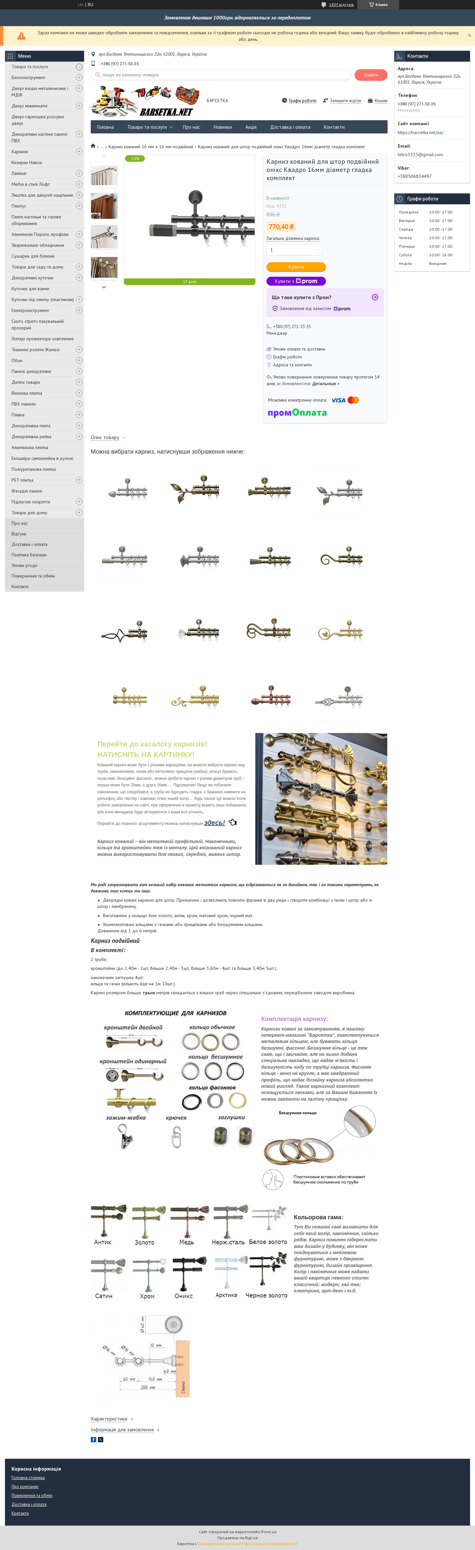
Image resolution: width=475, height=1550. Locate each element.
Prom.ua (268, 1531)
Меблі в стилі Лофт (31, 184)
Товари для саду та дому (37, 267)
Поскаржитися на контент (221, 1543)
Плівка (18, 415)
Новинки (223, 127)
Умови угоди (24, 565)
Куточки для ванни (30, 289)
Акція (251, 127)
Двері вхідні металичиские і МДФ (40, 91)
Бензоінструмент (28, 77)
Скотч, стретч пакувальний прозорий (38, 324)
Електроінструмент (30, 310)
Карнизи (20, 152)
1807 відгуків (341, 4)
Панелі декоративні (31, 371)
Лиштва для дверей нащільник (42, 195)
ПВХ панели (24, 404)
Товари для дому (29, 513)
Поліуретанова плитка (34, 469)
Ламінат (19, 173)
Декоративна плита (31, 426)
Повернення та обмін (33, 576)
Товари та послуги (30, 67)
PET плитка (22, 480)
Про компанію (25, 1486)
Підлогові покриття (31, 502)
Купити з (296, 281)
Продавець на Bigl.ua (237, 1537)
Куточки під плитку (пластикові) (43, 299)
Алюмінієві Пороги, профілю (40, 234)
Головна (105, 127)
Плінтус (19, 206)
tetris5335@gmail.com (420, 154)
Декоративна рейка (31, 436)
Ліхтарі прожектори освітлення (43, 339)
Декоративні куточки (32, 278)
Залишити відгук (345, 100)
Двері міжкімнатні (30, 106)
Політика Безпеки (29, 555)
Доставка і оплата (30, 544)
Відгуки (19, 534)
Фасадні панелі (27, 491)
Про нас (20, 523)
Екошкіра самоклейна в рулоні (42, 458)
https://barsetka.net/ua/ (420, 132)
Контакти (20, 586)
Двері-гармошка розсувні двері (38, 120)
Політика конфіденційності (273, 1543)
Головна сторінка (28, 1477)
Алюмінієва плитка (30, 447)
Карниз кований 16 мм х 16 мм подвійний (151, 147)
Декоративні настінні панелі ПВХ (39, 137)
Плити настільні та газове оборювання (36, 220)
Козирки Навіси (27, 162)
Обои (17, 360)
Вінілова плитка (27, 393)
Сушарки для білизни (33, 256)
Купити (296, 267)
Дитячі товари (26, 382)
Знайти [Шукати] (371, 74)
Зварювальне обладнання (38, 245)
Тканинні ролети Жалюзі (36, 349)
